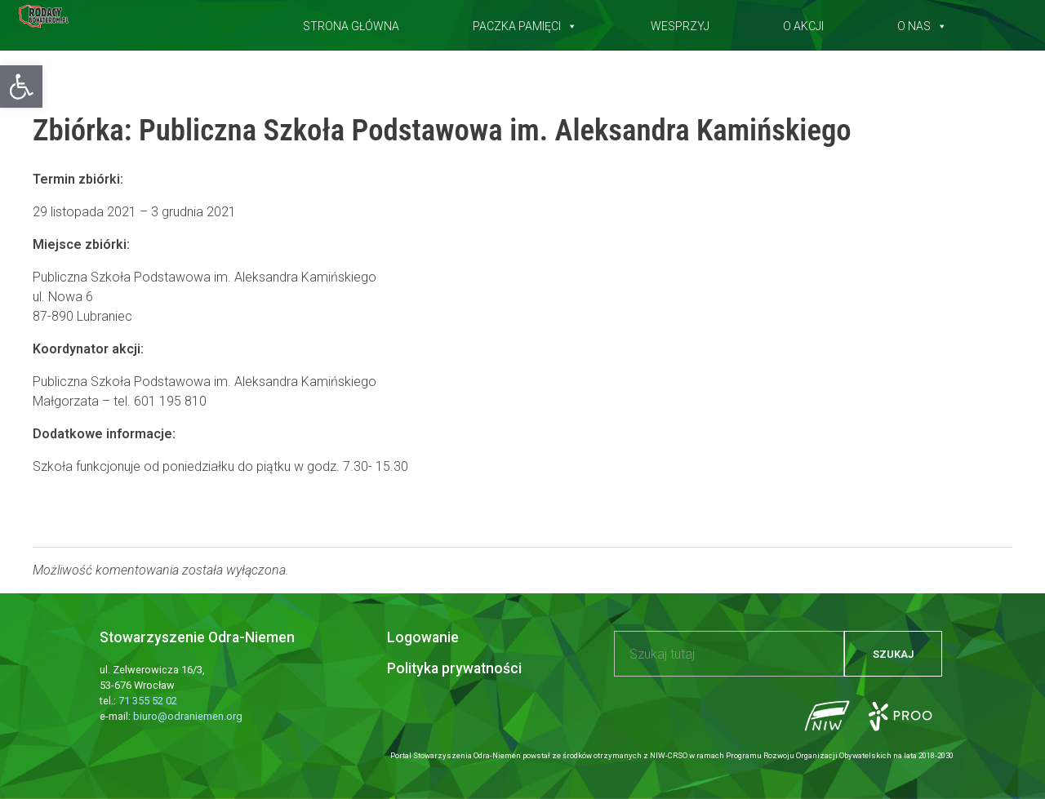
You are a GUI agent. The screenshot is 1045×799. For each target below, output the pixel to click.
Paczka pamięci (525, 23)
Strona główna (351, 23)
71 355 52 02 (147, 701)
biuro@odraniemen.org (187, 716)
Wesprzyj (680, 23)
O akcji (803, 23)
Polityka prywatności (454, 668)
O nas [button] (922, 23)
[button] (21, 86)
